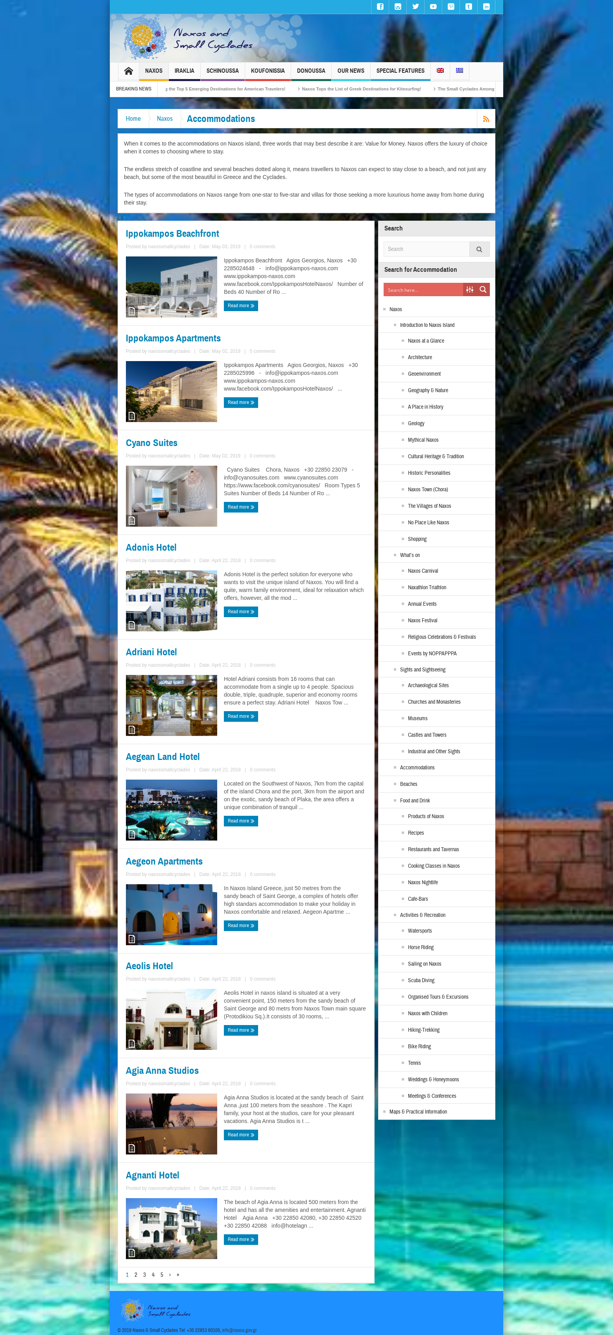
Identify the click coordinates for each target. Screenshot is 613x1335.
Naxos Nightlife (423, 882)
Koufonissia (268, 74)
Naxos (153, 74)
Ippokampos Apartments (173, 338)
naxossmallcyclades (169, 246)
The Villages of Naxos (429, 506)
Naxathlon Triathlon (427, 587)
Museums (418, 718)
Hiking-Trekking (423, 1030)
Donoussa (311, 74)
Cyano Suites (151, 443)
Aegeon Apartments (164, 861)
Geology (416, 423)
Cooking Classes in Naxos (434, 866)
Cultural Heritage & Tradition (436, 456)
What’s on (410, 555)
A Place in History (425, 407)
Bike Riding (419, 1046)
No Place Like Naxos (428, 522)
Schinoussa (223, 74)
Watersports (420, 931)
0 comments (262, 246)
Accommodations (417, 767)
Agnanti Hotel (152, 1175)
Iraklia (184, 74)
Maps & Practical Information (418, 1112)
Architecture (420, 357)
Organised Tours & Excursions (438, 997)
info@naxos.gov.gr (239, 1330)
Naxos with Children (427, 1013)
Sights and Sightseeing (422, 669)
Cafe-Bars (418, 899)
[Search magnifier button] (483, 289)
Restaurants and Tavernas (433, 849)
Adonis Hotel (151, 547)
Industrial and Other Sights (434, 751)
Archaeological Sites (428, 685)
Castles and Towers (427, 735)
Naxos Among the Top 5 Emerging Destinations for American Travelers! (224, 89)
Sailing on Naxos (424, 964)
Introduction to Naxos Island (427, 325)
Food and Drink (415, 800)
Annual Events (422, 604)
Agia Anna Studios (162, 1071)
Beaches (408, 784)
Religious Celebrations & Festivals (442, 637)
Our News (351, 74)
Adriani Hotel (151, 652)
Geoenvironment (424, 374)
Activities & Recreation (422, 915)
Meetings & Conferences (432, 1096)
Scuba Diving (421, 980)
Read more (241, 305)
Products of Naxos (426, 816)
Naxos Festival (423, 620)
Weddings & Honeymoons (433, 1079)
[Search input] (424, 289)
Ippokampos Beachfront (172, 234)
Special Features (400, 74)
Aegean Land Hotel (163, 757)
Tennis (414, 1063)
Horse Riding (421, 947)
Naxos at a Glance (426, 341)
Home (133, 118)
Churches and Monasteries (434, 702)
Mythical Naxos (423, 440)
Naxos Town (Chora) (428, 489)
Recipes (416, 833)
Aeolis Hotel (149, 966)
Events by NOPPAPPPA (432, 653)
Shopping (417, 539)
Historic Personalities (429, 473)
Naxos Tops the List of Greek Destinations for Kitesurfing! (374, 89)
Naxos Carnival (423, 571)
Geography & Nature (428, 390)
